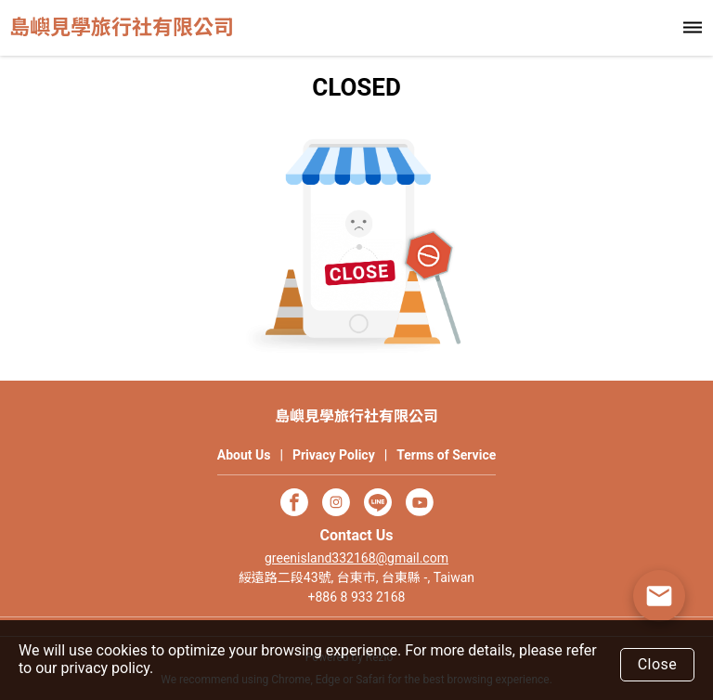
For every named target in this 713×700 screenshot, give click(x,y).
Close (658, 664)
